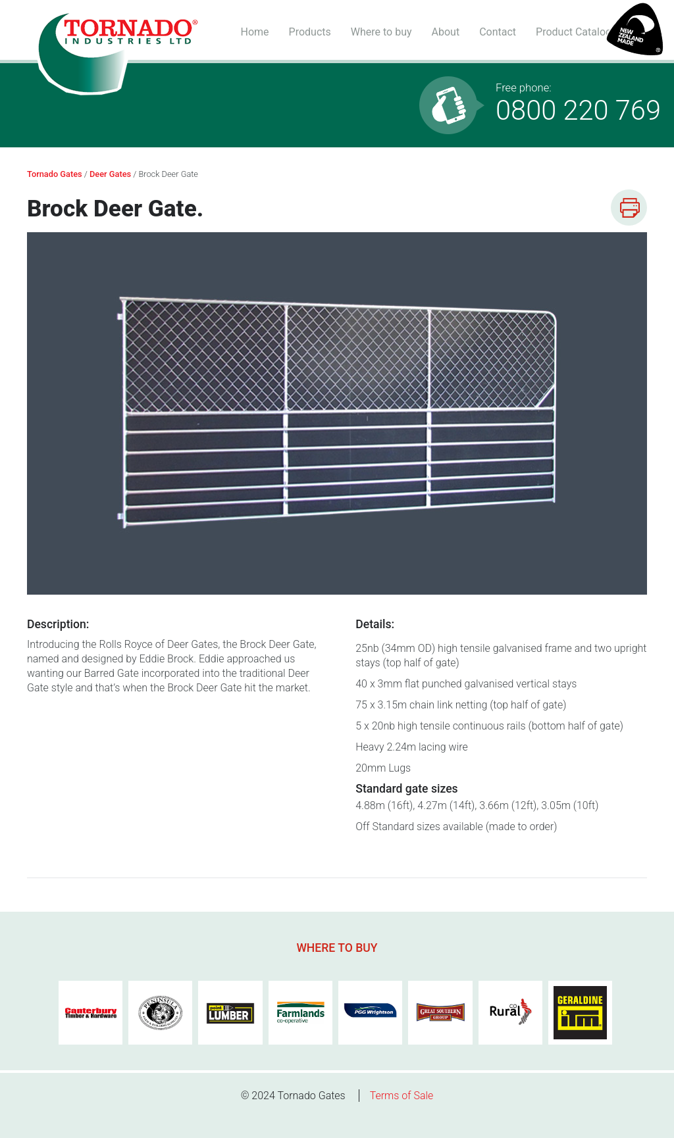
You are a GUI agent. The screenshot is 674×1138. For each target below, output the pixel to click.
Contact (497, 32)
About (446, 32)
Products (310, 32)
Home (254, 32)
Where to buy (381, 32)
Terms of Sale (402, 1095)
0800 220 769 (578, 104)
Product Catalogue (579, 32)
